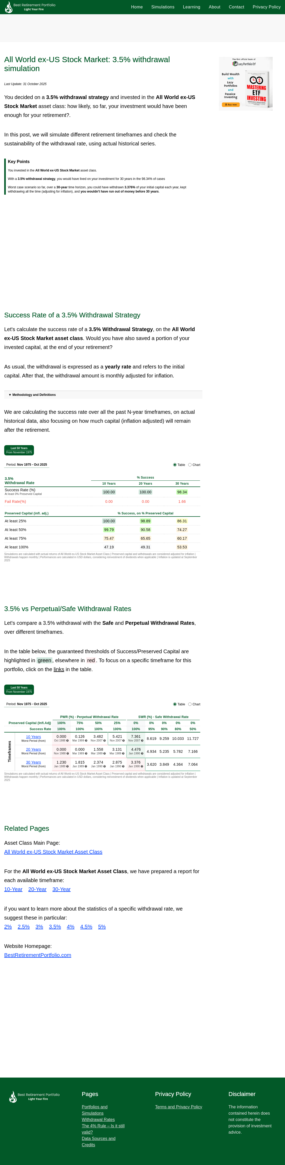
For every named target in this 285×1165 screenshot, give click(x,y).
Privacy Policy (267, 7)
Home (137, 7)
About (214, 7)
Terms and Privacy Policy (178, 1107)
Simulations (162, 7)
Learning (191, 7)
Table (181, 465)
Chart (196, 465)
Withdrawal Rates (98, 1119)
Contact (236, 7)
